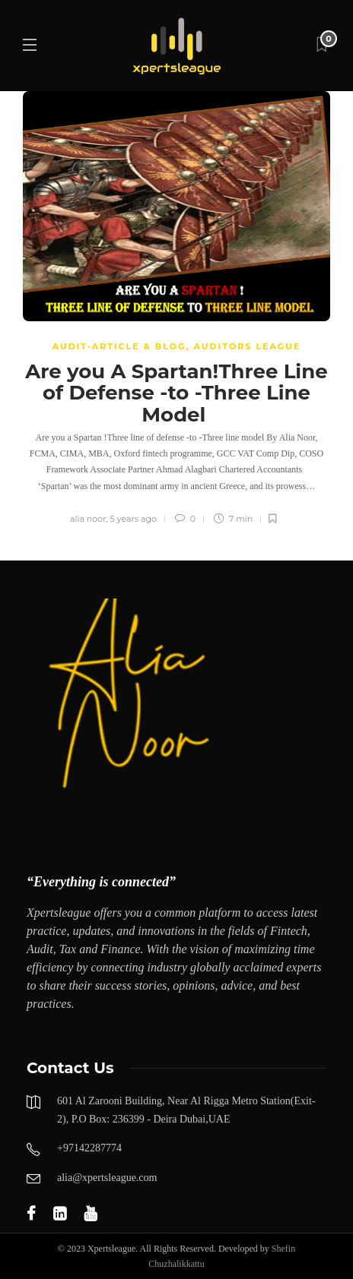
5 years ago (133, 518)
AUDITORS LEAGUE (247, 346)
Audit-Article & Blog (119, 346)
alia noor (88, 518)
